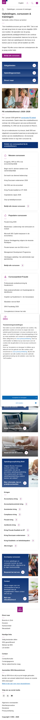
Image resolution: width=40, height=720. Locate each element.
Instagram (3, 695)
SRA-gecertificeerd (8, 642)
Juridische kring (10, 525)
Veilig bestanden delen (9, 639)
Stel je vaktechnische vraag (11, 664)
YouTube (11, 695)
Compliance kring (10, 514)
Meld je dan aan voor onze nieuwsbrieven (16, 683)
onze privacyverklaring (24, 338)
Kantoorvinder (6, 626)
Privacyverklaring (8, 711)
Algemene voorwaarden (10, 702)
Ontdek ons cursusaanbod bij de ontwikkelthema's (16, 145)
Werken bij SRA (7, 645)
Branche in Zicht (7, 620)
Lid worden (5, 647)
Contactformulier (7, 659)
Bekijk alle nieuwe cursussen (14, 206)
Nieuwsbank (6, 628)
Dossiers (5, 623)
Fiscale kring (8, 520)
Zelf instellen (26, 403)
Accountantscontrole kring (13, 504)
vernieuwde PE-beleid (28, 117)
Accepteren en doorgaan (24, 397)
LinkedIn (7, 695)
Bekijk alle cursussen (11, 55)
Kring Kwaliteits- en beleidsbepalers (17, 540)
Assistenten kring (10, 509)
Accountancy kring (11, 499)
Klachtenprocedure (8, 705)
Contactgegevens (8, 661)
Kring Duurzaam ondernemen (14, 535)
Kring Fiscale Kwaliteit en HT (14, 530)
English (21, 3)
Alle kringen (8, 546)
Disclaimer (5, 708)
